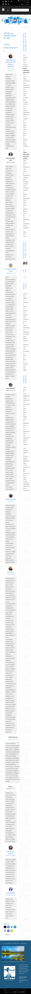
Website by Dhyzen (10, 989)
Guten (20, 989)
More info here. (24, 234)
